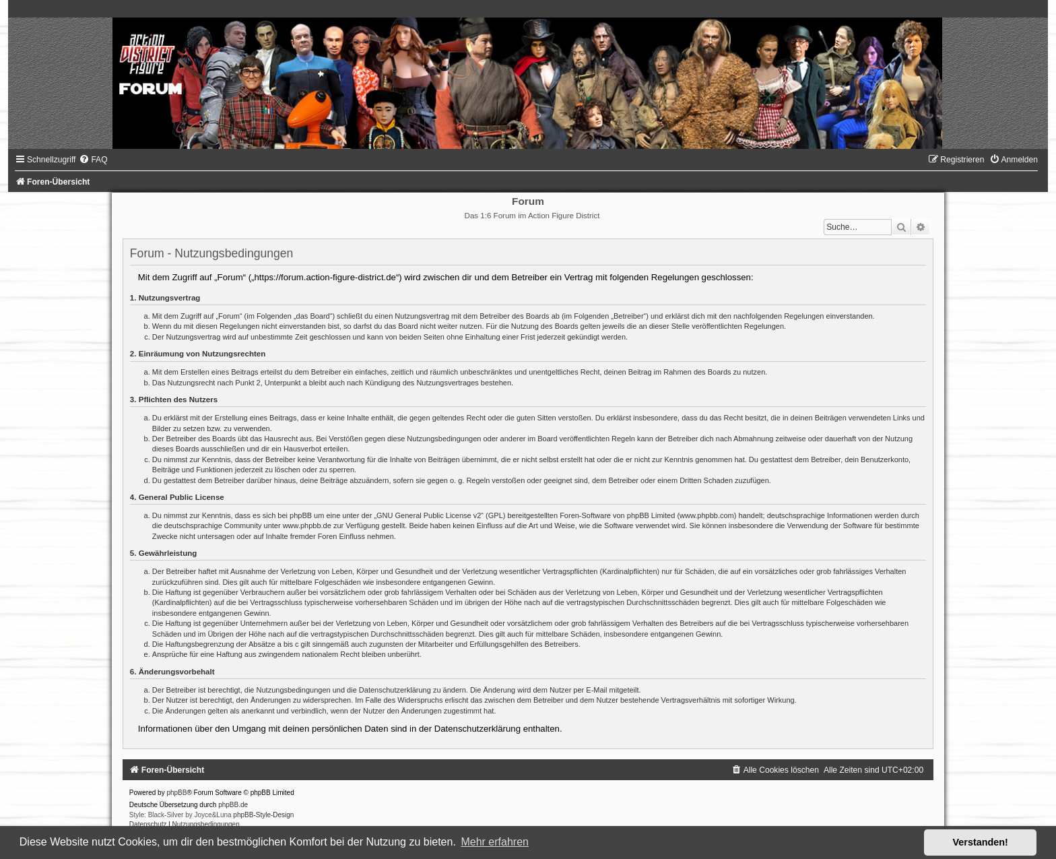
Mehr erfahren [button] (495, 842)
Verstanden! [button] (980, 842)
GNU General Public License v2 (428, 515)
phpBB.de (233, 804)
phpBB (176, 792)
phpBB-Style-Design (263, 815)
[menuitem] (93, 159)
